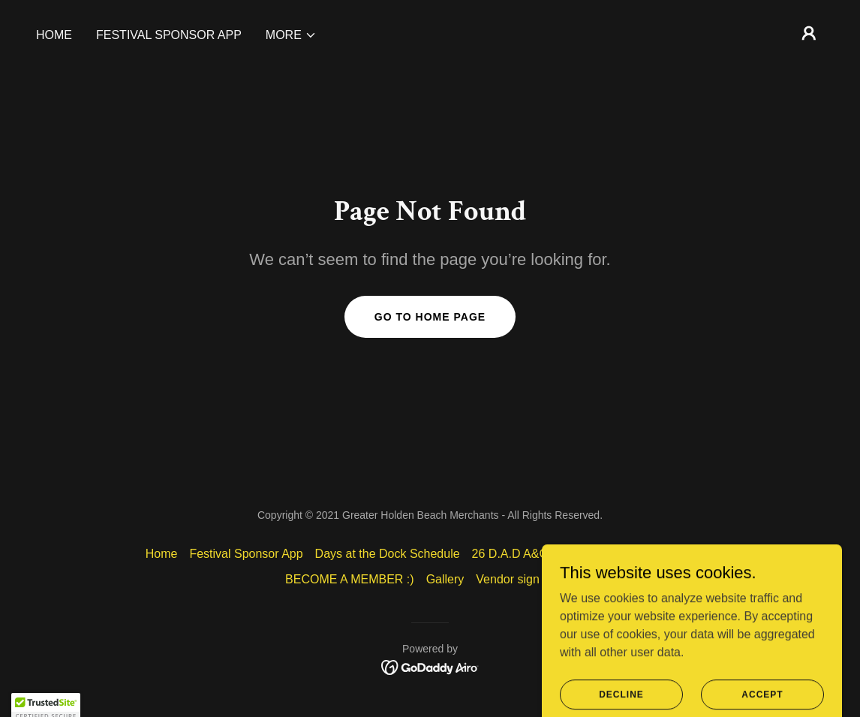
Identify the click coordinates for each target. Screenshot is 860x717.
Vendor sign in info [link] (525, 579)
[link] (430, 666)
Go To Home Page (430, 317)
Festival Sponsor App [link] (169, 35)
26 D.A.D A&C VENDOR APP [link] (551, 553)
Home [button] (162, 553)
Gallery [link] (445, 579)
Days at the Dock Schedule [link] (387, 553)
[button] (291, 35)
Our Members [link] (677, 553)
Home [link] (54, 35)
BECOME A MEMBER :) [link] (349, 579)
